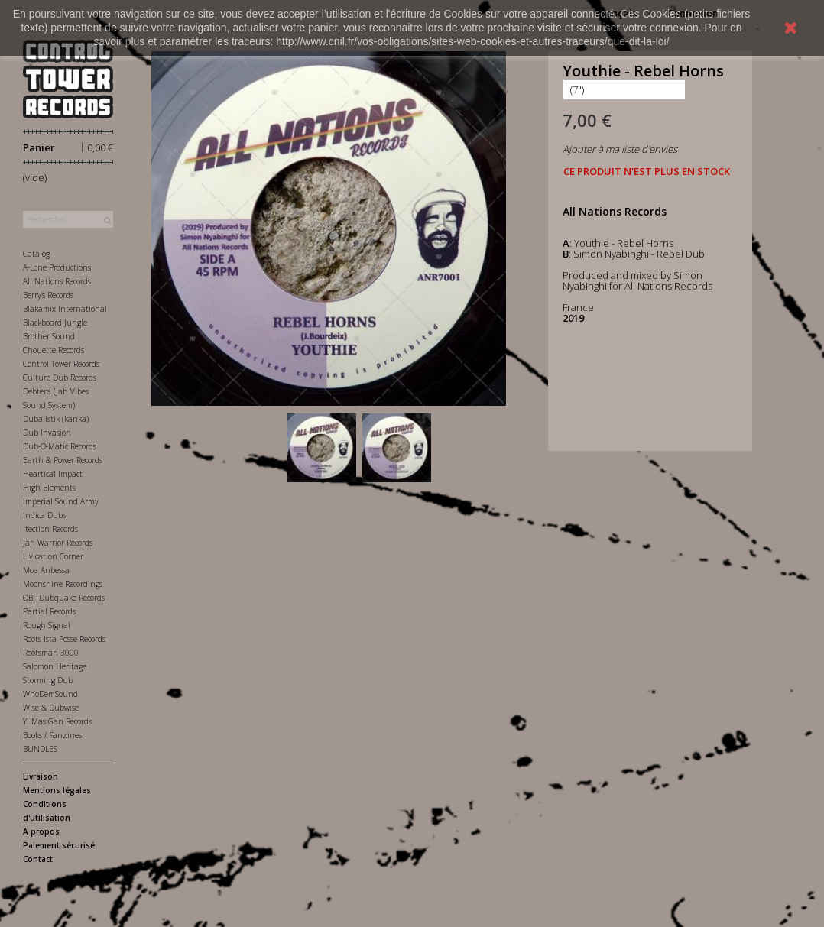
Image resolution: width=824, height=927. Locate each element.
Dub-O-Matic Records (59, 446)
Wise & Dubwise (51, 707)
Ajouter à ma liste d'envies (620, 149)
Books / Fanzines (52, 735)
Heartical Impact (53, 473)
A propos (41, 831)
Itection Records (50, 528)
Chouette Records (53, 350)
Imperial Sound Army (61, 501)
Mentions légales (57, 790)
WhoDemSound (50, 694)
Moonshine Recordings (62, 584)
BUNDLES (40, 749)
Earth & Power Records (62, 460)
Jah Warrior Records (57, 542)
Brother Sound (49, 336)
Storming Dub (48, 680)
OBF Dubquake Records (64, 597)
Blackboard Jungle (55, 322)
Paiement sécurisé (59, 845)
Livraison (40, 776)
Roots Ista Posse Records (64, 639)
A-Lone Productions (57, 267)
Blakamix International (65, 308)
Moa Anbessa (46, 570)
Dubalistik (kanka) (56, 418)
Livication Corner (53, 556)
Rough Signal (46, 625)
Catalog (36, 253)
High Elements (49, 487)
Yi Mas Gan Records (57, 721)
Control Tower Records (61, 363)
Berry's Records (48, 295)
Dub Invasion (47, 432)
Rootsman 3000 (51, 652)
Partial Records (49, 611)
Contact (38, 859)
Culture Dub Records (59, 377)
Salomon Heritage (54, 666)
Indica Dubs (44, 515)
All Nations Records (57, 281)
